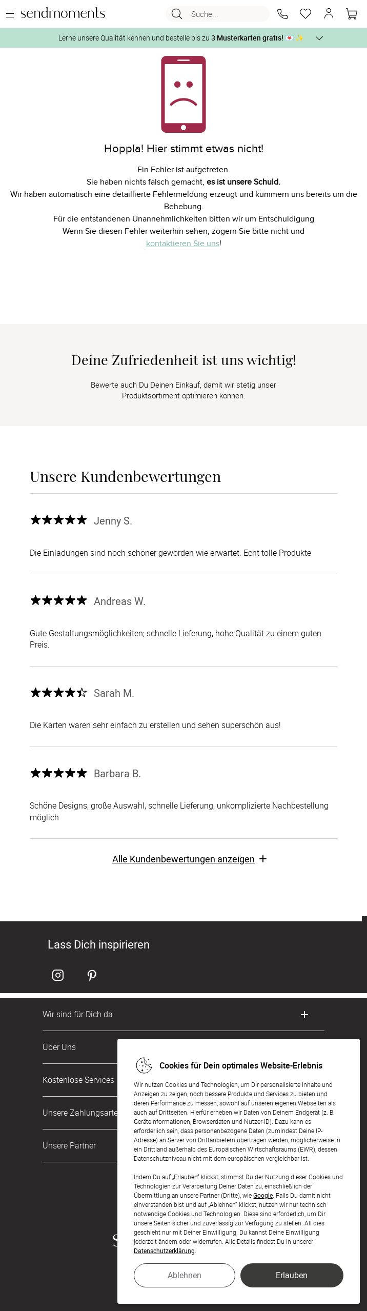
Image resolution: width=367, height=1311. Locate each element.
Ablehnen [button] (184, 1275)
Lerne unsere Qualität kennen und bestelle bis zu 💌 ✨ (181, 38)
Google (263, 1195)
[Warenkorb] (351, 14)
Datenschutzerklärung (164, 1250)
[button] (282, 14)
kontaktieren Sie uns (182, 243)
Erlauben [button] (292, 1275)
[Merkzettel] (305, 14)
